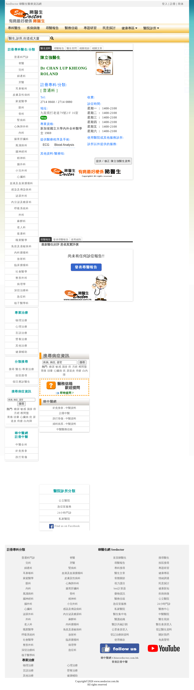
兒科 (21, 69)
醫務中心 (164, 609)
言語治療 (21, 333)
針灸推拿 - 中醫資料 (64, 408)
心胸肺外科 (21, 126)
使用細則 (76, 239)
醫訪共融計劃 (120, 624)
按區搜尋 (21, 375)
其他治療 (21, 345)
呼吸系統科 (21, 208)
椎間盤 (24, 413)
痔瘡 (20, 421)
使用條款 (119, 639)
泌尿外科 (21, 195)
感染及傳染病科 (21, 189)
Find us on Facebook (64, 526)
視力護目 (119, 583)
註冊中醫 (64, 413)
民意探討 (109, 28)
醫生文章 (119, 573)
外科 (21, 214)
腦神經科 (21, 151)
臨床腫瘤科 (21, 265)
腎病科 (21, 120)
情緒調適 (164, 578)
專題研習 (90, 28)
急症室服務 (64, 506)
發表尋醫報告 (60, 239)
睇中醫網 (49, 401)
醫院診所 (151, 28)
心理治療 (21, 326)
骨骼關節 (119, 578)
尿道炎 (71, 370)
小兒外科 (21, 170)
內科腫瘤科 (21, 252)
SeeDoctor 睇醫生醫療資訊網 (24, 3)
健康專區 (129, 28)
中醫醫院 (164, 614)
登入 (165, 3)
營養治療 (21, 339)
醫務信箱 (71, 28)
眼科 (21, 107)
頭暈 (16, 417)
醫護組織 (119, 619)
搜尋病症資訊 (56, 356)
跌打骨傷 (21, 457)
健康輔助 (21, 352)
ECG (46, 144)
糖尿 (17, 409)
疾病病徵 (33, 28)
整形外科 (21, 277)
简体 (181, 3)
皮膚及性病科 (21, 94)
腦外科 (21, 164)
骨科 (21, 113)
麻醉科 (21, 221)
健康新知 (164, 588)
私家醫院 (64, 519)
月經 (17, 413)
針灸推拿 (21, 450)
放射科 (21, 258)
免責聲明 (164, 639)
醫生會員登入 (164, 624)
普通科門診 (21, 57)
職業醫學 (21, 240)
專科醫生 (14, 28)
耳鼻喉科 (21, 88)
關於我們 (164, 634)
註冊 (173, 3)
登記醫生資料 (164, 629)
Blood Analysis (64, 144)
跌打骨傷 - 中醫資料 (64, 418)
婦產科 (21, 76)
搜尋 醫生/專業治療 (21, 369)
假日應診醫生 (21, 381)
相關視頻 (84, 48)
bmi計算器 (120, 588)
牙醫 (21, 82)
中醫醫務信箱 (64, 429)
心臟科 (21, 176)
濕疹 (30, 409)
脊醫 (21, 63)
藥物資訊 (119, 593)
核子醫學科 (21, 303)
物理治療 (21, 320)
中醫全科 (21, 444)
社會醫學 (21, 271)
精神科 (21, 158)
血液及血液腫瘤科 (21, 183)
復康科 (21, 233)
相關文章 (97, 48)
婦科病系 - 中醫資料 (64, 424)
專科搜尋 (119, 568)
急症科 (21, 296)
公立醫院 (64, 500)
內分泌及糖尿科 (21, 202)
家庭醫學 (21, 101)
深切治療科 (21, 290)
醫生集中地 (119, 614)
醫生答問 (72, 48)
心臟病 (24, 417)
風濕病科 (21, 145)
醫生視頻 (164, 619)
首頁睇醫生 (119, 557)
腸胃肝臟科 (21, 139)
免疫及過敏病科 (21, 246)
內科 (21, 132)
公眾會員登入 (120, 629)
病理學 (21, 284)
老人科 (21, 227)
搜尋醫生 (164, 557)
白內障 (28, 421)
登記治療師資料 (119, 634)
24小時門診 (64, 513)
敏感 (23, 409)
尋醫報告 (52, 28)
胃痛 (10, 417)
